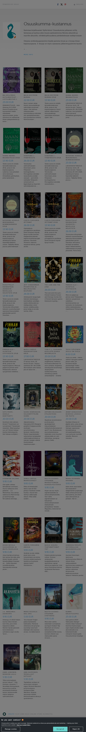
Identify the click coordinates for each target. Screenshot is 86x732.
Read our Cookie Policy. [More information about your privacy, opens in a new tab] (24, 728)
